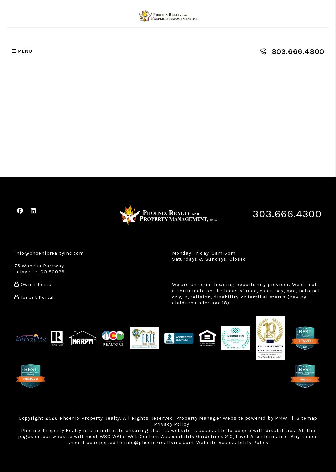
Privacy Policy (171, 424)
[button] (20, 211)
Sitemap (307, 418)
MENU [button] (22, 51)
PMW (281, 418)
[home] (168, 15)
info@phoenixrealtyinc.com (49, 253)
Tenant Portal (34, 297)
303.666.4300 (298, 51)
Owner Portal (33, 284)
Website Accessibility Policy (232, 442)
